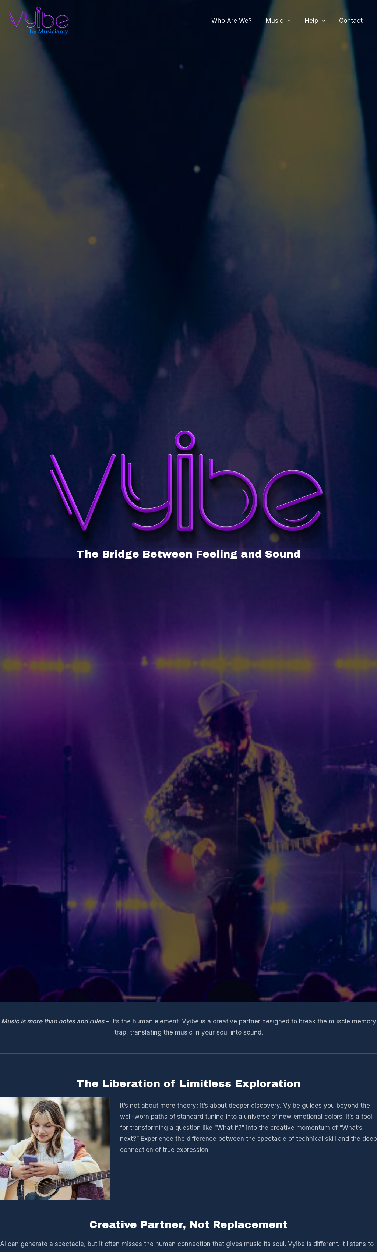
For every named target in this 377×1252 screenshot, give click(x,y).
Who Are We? (236, 20)
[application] (290, 20)
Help (317, 20)
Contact (351, 20)
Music (281, 20)
